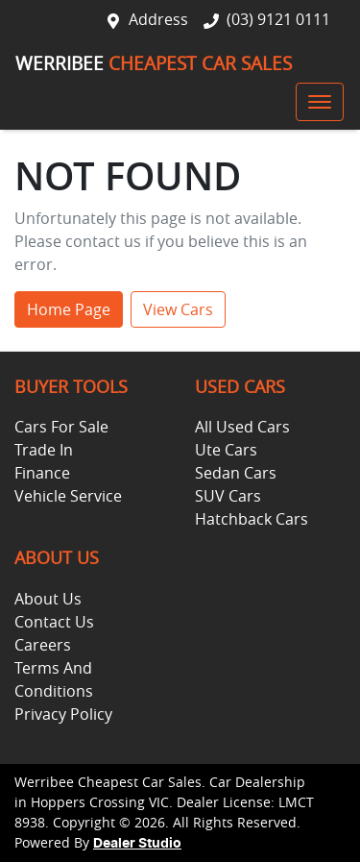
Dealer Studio (137, 843)
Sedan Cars (235, 472)
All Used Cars (242, 426)
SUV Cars (228, 495)
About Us (48, 598)
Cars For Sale (61, 426)
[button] (320, 102)
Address (158, 19)
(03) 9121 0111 (278, 19)
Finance (42, 472)
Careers (42, 644)
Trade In (43, 449)
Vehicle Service (68, 495)
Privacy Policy (63, 714)
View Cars (178, 309)
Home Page (68, 309)
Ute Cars (226, 449)
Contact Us (54, 621)
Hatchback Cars (251, 519)
